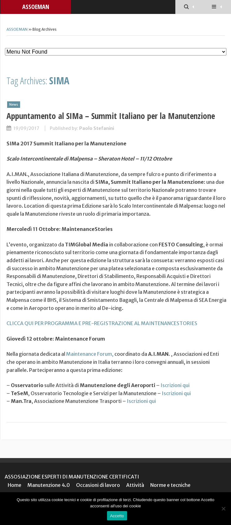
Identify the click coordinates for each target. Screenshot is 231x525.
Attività (135, 485)
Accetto (117, 516)
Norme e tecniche (170, 485)
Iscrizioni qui (175, 385)
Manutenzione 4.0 (49, 485)
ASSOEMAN (35, 6)
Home (14, 485)
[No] (223, 508)
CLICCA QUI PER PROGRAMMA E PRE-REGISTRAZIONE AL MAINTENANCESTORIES (101, 323)
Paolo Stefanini (96, 128)
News (13, 104)
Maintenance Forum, (89, 354)
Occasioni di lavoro (98, 485)
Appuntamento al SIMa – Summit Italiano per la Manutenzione (110, 115)
